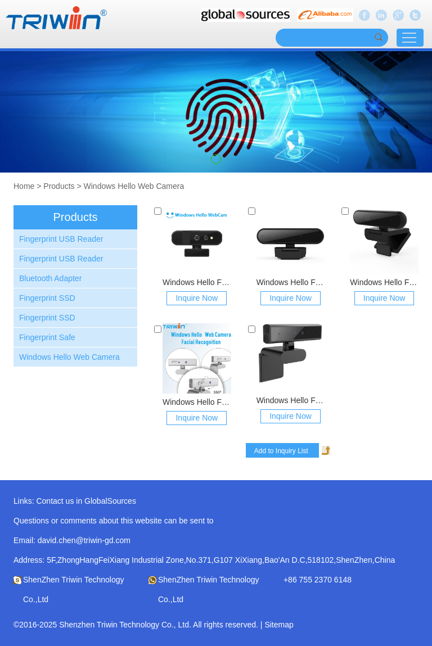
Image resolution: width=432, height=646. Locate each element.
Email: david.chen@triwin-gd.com (72, 540)
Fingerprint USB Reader (61, 238)
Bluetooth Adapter (50, 278)
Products (58, 186)
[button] (216, 159)
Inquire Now (197, 297)
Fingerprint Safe (47, 337)
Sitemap (278, 624)
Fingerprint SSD (47, 297)
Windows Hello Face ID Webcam (197, 401)
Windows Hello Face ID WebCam (197, 282)
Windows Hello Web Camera (134, 186)
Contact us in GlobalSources (86, 500)
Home (24, 186)
